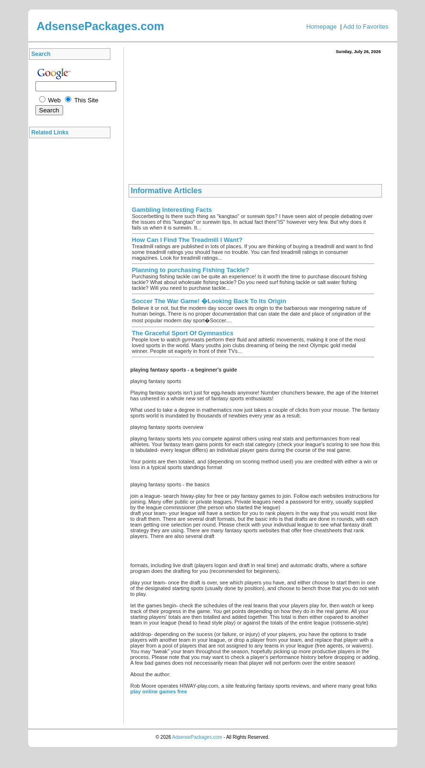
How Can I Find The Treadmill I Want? (187, 239)
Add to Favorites (366, 26)
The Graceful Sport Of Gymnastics (182, 333)
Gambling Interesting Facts (172, 209)
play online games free (159, 691)
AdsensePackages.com (197, 737)
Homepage (321, 26)
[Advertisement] (72, 286)
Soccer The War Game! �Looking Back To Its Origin (209, 301)
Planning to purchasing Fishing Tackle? (190, 270)
